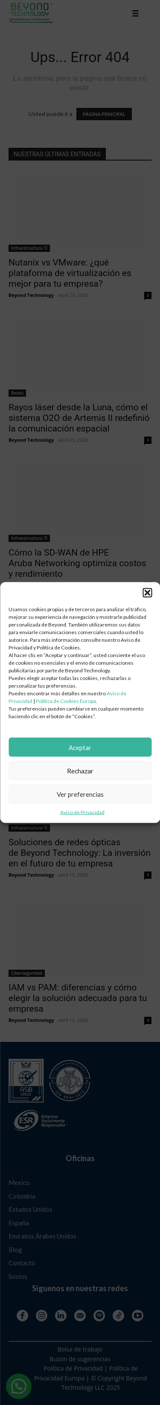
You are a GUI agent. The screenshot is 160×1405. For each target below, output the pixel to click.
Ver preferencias (80, 794)
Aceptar (80, 747)
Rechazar (80, 770)
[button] (147, 593)
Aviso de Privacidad (82, 812)
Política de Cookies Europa (66, 701)
